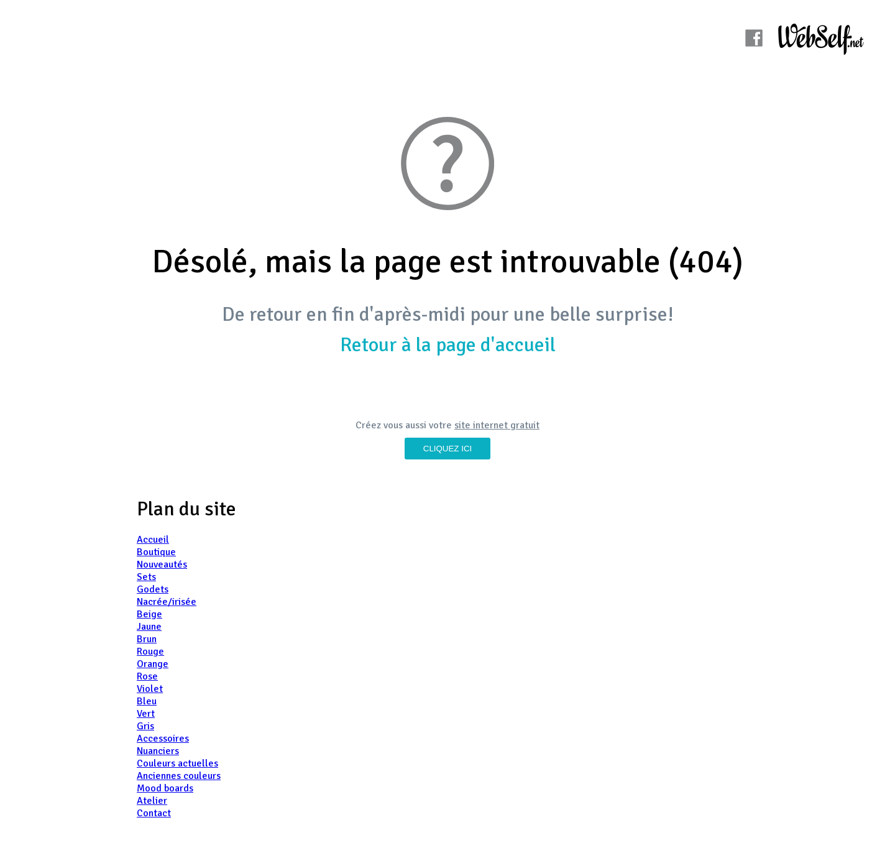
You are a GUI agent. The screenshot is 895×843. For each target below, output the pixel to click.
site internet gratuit (496, 425)
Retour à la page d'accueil (448, 345)
